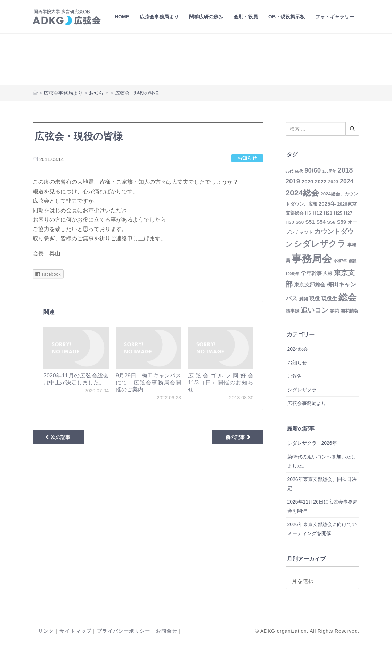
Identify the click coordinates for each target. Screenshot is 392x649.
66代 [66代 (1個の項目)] (299, 171)
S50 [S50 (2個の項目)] (299, 222)
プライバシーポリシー (123, 631)
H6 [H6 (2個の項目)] (308, 213)
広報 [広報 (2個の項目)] (327, 273)
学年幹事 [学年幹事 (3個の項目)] (311, 273)
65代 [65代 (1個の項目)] (290, 171)
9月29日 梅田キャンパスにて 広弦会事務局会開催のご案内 (148, 382)
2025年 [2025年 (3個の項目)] (327, 204)
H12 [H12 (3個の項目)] (317, 213)
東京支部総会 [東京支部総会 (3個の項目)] (309, 285)
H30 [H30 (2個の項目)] (290, 222)
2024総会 (297, 349)
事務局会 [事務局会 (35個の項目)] (312, 258)
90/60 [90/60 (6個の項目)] (312, 170)
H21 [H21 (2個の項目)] (328, 213)
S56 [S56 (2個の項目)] (331, 222)
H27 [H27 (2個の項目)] (348, 213)
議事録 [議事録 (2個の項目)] (292, 311)
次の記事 (57, 437)
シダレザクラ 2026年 (312, 443)
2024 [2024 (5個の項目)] (347, 181)
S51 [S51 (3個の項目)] (310, 222)
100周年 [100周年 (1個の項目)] (329, 171)
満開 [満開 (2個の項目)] (303, 298)
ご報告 (294, 376)
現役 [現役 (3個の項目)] (314, 298)
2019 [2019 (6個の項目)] (293, 181)
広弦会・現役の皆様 (79, 136)
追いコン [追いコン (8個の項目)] (314, 310)
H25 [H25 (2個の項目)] (338, 213)
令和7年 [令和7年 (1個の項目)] (340, 261)
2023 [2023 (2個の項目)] (333, 181)
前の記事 (238, 437)
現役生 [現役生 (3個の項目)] (329, 298)
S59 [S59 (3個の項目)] (341, 222)
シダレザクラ (302, 389)
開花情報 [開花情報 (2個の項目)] (350, 311)
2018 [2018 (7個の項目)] (345, 170)
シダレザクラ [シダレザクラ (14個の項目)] (320, 243)
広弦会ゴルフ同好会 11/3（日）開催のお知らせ (223, 382)
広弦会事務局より (159, 16)
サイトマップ (75, 631)
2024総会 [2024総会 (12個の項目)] (302, 192)
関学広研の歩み (206, 16)
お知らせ (98, 93)
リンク (46, 631)
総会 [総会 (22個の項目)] (347, 297)
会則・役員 (246, 16)
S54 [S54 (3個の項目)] (321, 222)
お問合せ (166, 631)
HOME (122, 16)
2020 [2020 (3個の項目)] (307, 181)
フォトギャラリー (334, 16)
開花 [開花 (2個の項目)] (334, 311)
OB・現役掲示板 (286, 16)
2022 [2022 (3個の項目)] (321, 181)
